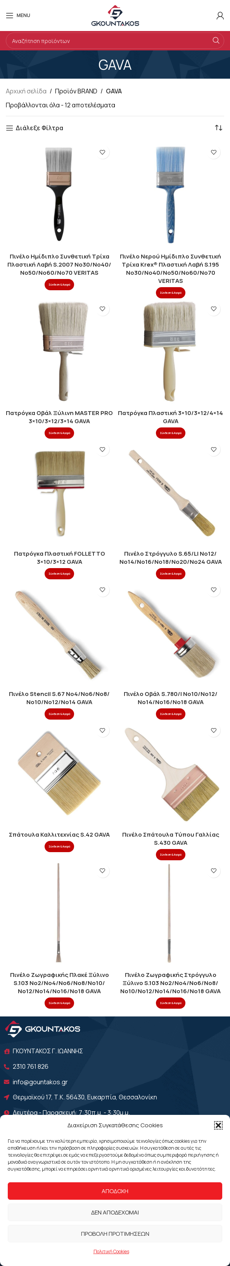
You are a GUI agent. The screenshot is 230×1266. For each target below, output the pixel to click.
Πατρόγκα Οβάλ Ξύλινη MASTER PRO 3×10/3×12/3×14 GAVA (59, 417)
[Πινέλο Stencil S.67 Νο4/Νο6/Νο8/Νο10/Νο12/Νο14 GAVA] (59, 633)
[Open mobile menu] (18, 15)
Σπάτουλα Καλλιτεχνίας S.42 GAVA (59, 834)
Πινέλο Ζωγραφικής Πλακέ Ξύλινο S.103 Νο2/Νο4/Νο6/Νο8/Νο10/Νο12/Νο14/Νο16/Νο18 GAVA (59, 983)
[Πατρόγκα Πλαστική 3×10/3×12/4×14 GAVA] (171, 352)
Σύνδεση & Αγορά (59, 284)
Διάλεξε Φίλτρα (39, 128)
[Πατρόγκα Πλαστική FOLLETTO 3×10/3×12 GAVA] (59, 492)
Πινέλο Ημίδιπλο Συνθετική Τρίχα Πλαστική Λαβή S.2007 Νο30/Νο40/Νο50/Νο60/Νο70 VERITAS (59, 264)
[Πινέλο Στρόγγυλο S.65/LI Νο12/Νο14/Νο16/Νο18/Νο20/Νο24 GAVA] (171, 492)
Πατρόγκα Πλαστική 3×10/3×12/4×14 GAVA (170, 417)
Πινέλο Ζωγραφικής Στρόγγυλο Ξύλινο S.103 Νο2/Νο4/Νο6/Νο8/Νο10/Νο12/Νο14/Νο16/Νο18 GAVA (170, 983)
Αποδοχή (115, 1191)
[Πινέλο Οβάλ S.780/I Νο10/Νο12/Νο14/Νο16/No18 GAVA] (171, 633)
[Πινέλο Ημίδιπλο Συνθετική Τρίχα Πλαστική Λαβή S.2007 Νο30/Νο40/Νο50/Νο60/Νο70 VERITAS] (59, 195)
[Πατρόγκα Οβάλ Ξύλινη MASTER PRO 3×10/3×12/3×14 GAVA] (59, 352)
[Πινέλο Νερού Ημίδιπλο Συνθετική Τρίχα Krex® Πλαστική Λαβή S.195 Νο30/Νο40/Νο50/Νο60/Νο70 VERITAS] (171, 195)
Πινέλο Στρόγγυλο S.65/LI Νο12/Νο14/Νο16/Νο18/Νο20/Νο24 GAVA (170, 557)
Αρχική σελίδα (26, 91)
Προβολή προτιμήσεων (115, 1234)
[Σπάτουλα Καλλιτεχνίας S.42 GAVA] (59, 773)
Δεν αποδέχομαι (115, 1212)
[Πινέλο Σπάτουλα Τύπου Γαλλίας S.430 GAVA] (171, 773)
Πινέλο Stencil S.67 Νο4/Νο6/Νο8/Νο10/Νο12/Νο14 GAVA (59, 698)
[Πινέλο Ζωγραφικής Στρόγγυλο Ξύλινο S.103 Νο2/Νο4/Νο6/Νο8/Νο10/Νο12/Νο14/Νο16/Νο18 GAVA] (171, 914)
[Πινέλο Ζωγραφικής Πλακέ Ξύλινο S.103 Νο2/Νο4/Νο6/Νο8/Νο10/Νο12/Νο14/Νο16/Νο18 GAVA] (59, 914)
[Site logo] (115, 14)
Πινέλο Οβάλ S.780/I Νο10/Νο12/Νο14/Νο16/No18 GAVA (171, 698)
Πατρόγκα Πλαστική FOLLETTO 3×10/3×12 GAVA (59, 557)
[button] (218, 1125)
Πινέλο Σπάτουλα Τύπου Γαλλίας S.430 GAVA (170, 838)
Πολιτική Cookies (111, 1251)
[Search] (115, 41)
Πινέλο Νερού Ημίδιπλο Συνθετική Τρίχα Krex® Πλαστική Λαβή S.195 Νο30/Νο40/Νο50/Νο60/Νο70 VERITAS (170, 268)
